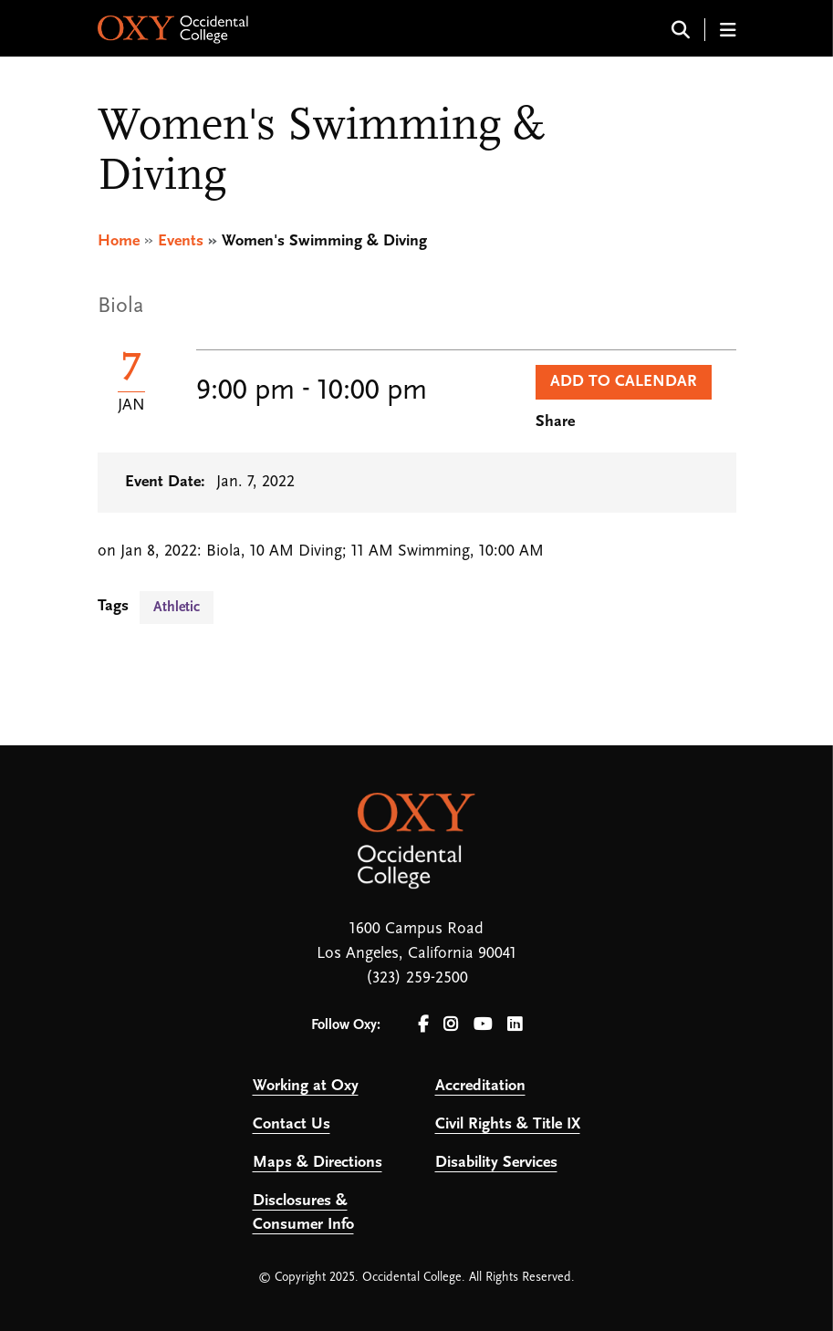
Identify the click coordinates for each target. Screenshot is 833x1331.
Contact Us (291, 1124)
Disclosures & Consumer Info (303, 1212)
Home (119, 241)
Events (180, 241)
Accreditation (480, 1086)
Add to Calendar (623, 381)
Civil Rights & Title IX (507, 1124)
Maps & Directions (317, 1162)
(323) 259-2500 (417, 978)
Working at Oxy (306, 1086)
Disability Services (496, 1162)
